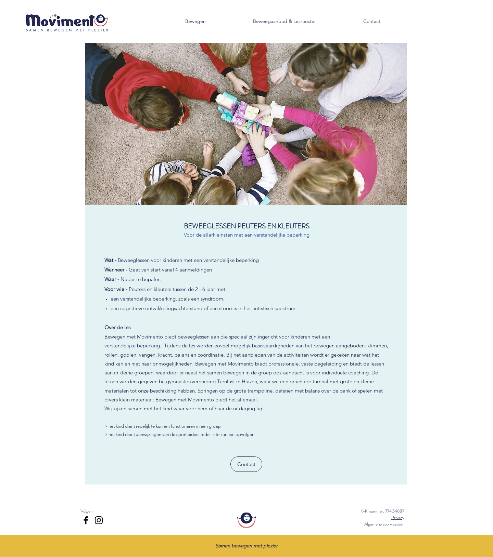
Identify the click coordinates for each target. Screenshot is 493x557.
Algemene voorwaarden (384, 524)
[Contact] (246, 464)
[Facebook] (85, 520)
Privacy (397, 517)
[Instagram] (98, 520)
